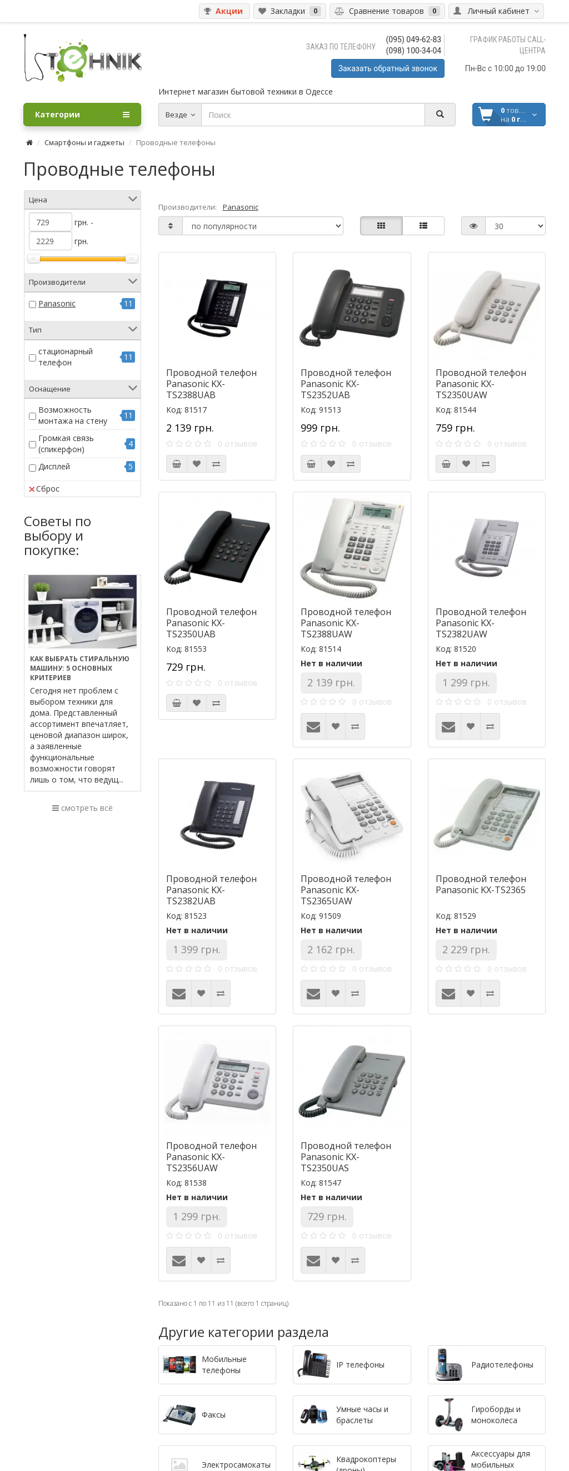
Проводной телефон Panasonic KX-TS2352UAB (346, 383)
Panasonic (57, 303)
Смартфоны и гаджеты (84, 142)
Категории (82, 114)
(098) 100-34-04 (414, 50)
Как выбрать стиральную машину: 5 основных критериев (79, 668)
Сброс (44, 488)
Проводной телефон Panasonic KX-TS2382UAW (481, 623)
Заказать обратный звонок (387, 68)
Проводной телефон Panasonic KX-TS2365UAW (346, 890)
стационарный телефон (65, 357)
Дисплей (54, 466)
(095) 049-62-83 (414, 39)
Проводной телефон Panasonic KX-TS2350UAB (211, 623)
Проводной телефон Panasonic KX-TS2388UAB (211, 383)
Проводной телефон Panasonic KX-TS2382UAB (211, 890)
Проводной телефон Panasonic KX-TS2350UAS (346, 1156)
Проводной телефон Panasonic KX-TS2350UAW (481, 383)
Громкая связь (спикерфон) (66, 443)
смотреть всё (82, 808)
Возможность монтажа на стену (72, 415)
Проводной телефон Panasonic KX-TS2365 (481, 884)
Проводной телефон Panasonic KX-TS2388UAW (346, 623)
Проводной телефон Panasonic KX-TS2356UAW (211, 1156)
